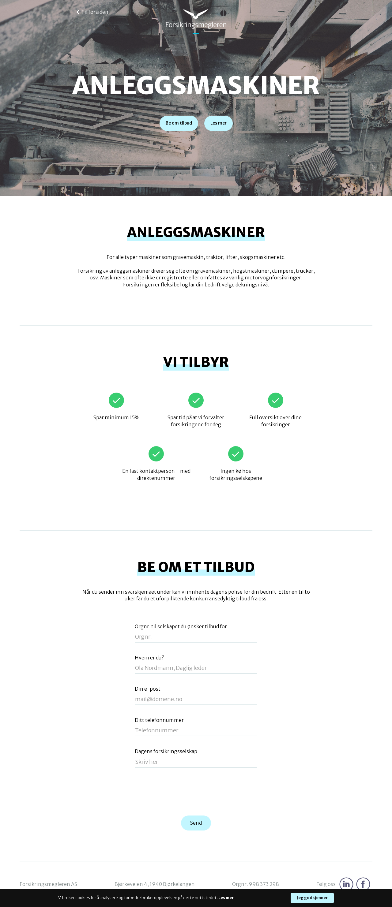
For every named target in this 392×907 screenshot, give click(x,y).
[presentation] (196, 792)
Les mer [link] (226, 897)
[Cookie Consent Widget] (196, 898)
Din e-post (147, 689)
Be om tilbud (179, 123)
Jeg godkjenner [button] (312, 897)
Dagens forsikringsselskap (166, 751)
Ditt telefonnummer (159, 720)
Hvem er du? (149, 658)
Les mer (218, 123)
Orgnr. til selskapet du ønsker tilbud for (181, 626)
